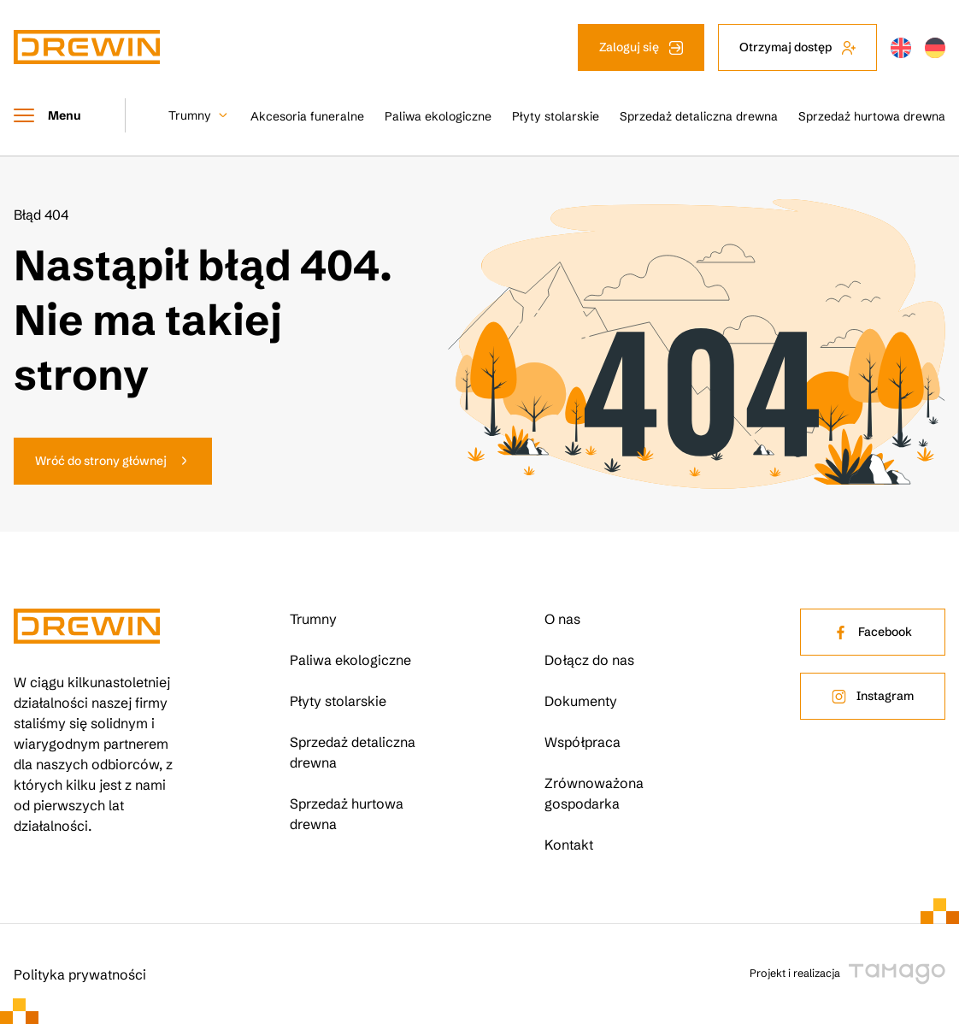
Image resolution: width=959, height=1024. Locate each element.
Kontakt (568, 844)
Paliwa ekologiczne (438, 116)
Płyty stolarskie (555, 116)
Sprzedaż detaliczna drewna (699, 116)
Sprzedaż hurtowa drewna (871, 116)
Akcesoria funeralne (307, 116)
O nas (562, 618)
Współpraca (582, 741)
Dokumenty (580, 700)
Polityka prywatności (80, 974)
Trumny (189, 115)
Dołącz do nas (589, 659)
